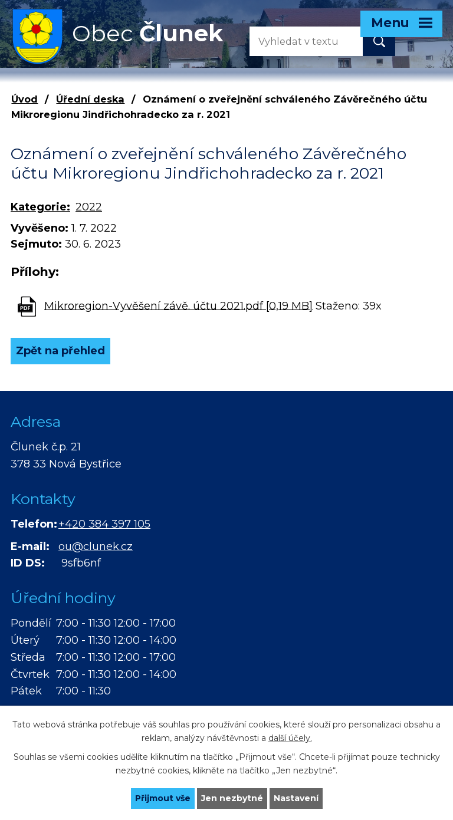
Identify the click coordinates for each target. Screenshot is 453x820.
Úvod (24, 99)
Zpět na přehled (60, 350)
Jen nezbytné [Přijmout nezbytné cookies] (232, 798)
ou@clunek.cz (95, 546)
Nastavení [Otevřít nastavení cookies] (296, 798)
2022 (89, 206)
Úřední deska (90, 99)
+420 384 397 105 (104, 524)
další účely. (290, 738)
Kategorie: (40, 206)
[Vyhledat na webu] (297, 41)
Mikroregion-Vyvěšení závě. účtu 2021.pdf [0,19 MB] (178, 305)
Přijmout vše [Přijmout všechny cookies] (163, 798)
